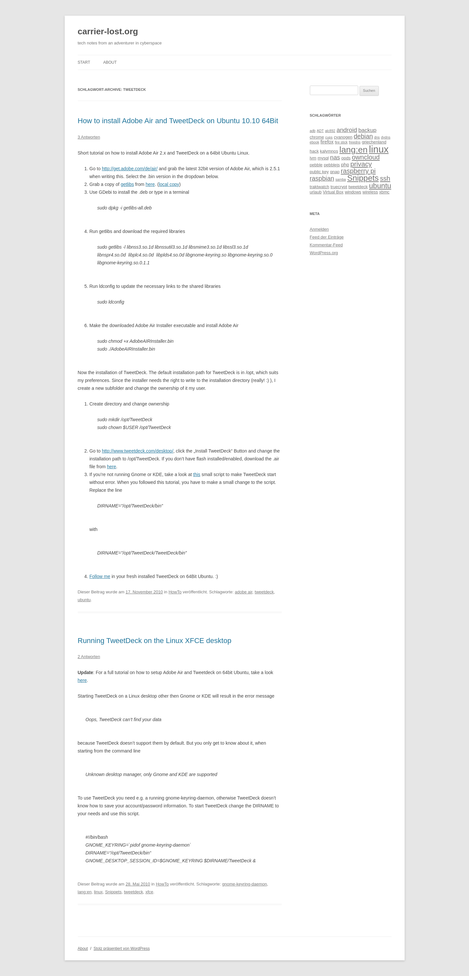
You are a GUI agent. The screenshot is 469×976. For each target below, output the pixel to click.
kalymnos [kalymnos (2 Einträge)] (329, 151)
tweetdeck (264, 591)
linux (98, 891)
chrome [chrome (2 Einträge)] (317, 137)
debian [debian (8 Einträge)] (363, 136)
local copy (169, 184)
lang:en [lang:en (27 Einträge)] (353, 150)
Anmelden (319, 229)
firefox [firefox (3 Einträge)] (326, 141)
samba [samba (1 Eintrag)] (340, 179)
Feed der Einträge (327, 237)
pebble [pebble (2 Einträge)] (316, 164)
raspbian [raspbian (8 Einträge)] (322, 178)
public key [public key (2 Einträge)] (319, 171)
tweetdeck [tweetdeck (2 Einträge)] (358, 186)
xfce (149, 891)
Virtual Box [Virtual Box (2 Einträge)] (333, 192)
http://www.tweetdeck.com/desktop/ (138, 451)
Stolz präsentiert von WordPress (121, 948)
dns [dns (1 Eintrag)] (377, 137)
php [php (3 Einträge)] (345, 164)
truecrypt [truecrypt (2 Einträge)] (338, 186)
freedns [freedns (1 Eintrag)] (354, 142)
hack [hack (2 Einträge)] (314, 151)
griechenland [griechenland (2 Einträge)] (374, 142)
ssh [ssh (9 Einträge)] (385, 178)
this (196, 474)
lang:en (85, 891)
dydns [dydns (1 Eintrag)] (385, 137)
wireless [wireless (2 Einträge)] (370, 192)
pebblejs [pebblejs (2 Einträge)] (332, 164)
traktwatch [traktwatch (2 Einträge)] (319, 186)
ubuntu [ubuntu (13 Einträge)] (380, 186)
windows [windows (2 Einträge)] (353, 192)
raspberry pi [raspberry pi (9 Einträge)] (358, 170)
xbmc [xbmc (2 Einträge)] (384, 192)
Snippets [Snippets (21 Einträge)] (363, 178)
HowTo (175, 591)
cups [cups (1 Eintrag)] (329, 137)
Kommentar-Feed (326, 244)
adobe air (244, 591)
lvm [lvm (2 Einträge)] (313, 158)
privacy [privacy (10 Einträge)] (361, 164)
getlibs (127, 184)
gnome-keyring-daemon (244, 884)
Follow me (100, 576)
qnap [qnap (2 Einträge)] (335, 171)
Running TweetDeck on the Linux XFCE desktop (154, 641)
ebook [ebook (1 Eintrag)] (314, 142)
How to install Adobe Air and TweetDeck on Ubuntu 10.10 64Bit (178, 121)
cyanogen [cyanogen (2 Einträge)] (343, 137)
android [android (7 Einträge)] (347, 129)
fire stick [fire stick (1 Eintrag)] (341, 142)
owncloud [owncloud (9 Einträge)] (365, 157)
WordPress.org (324, 252)
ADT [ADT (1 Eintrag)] (320, 131)
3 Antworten (89, 137)
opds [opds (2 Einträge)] (345, 158)
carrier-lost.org (108, 31)
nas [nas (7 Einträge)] (335, 157)
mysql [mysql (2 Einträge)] (323, 158)
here (150, 184)
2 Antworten (89, 656)
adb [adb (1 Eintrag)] (313, 131)
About (110, 62)
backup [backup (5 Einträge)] (367, 130)
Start (84, 62)
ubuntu (84, 599)
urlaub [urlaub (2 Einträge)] (316, 192)
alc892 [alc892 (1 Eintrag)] (330, 131)
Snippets (113, 891)
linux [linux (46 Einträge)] (379, 149)
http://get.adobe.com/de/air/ (130, 168)
